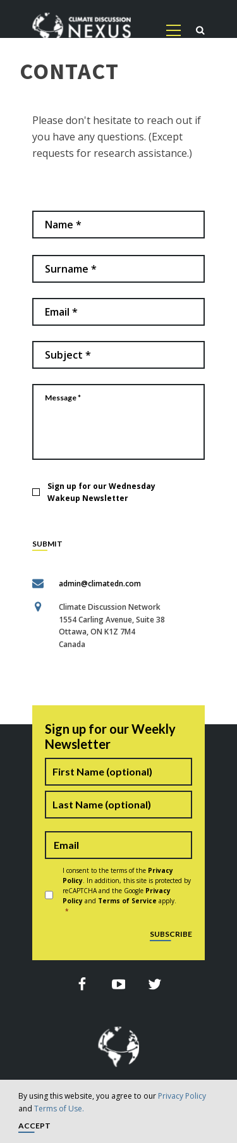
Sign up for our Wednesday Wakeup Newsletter (101, 492)
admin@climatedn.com (100, 583)
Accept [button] (34, 1126)
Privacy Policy (182, 1095)
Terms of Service (127, 900)
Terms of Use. (59, 1108)
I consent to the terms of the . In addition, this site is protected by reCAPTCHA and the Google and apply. (127, 891)
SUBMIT (47, 544)
